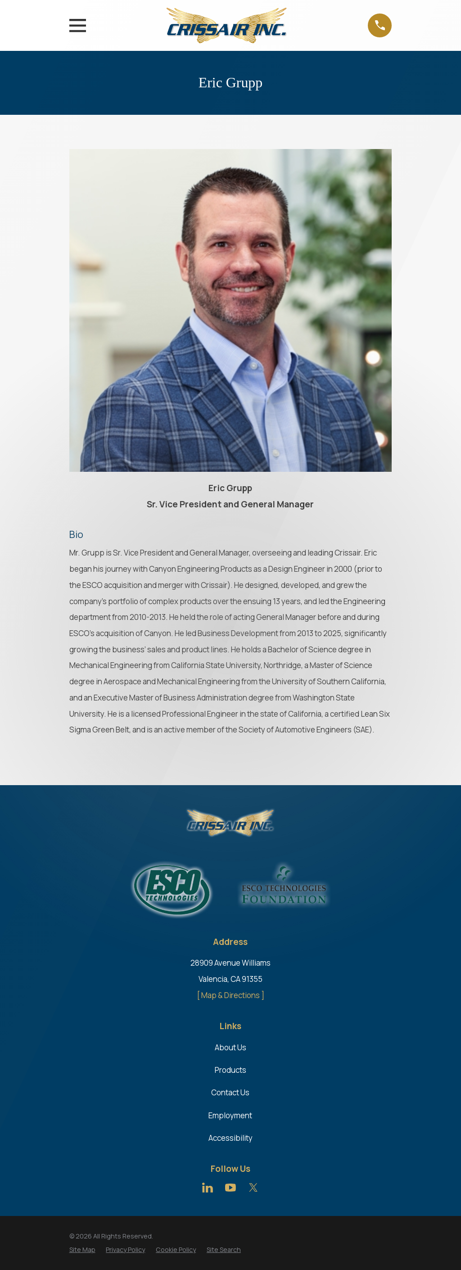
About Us (230, 1047)
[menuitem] (82, 1249)
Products (230, 1070)
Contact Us (230, 1092)
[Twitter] (253, 1187)
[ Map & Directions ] (230, 995)
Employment (230, 1115)
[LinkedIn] (207, 1187)
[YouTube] (230, 1187)
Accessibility (230, 1138)
